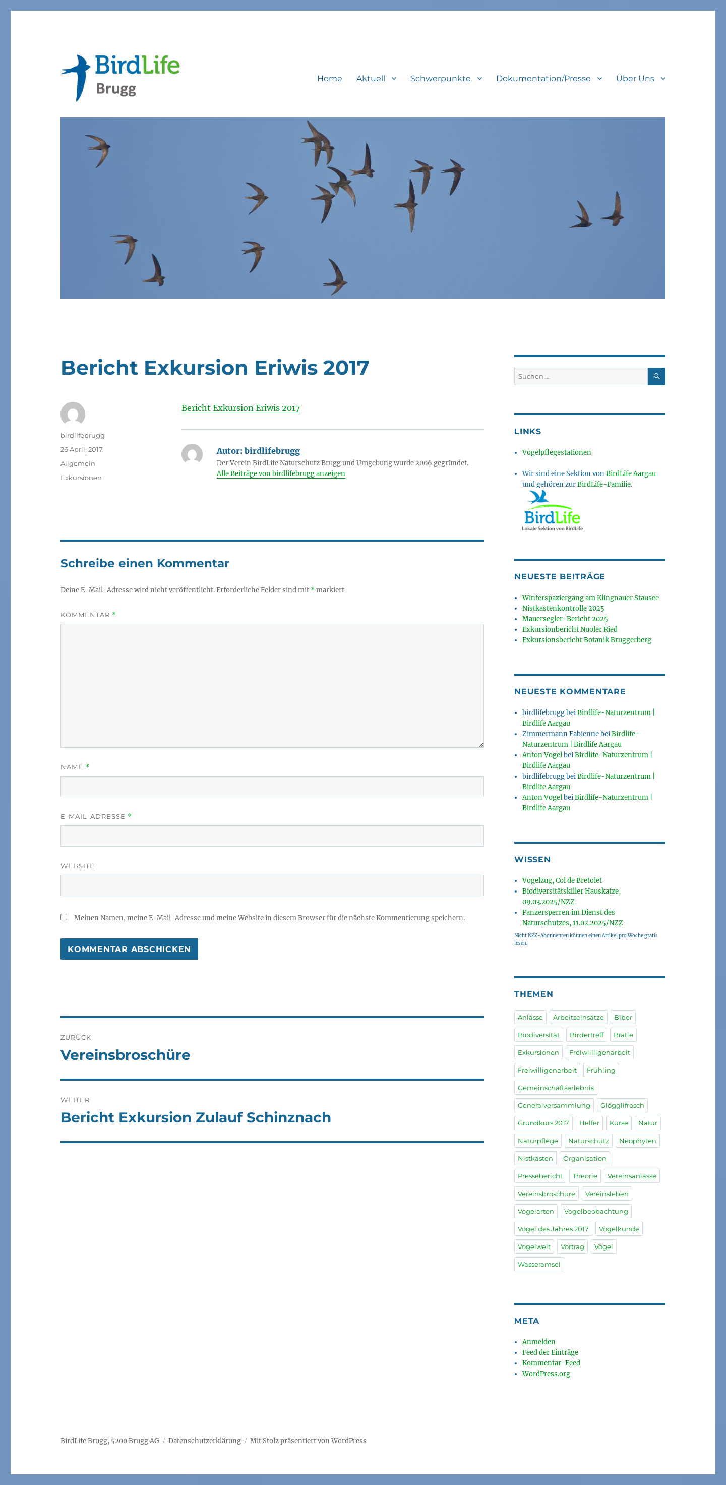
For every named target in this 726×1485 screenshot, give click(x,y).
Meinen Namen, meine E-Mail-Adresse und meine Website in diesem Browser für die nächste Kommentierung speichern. (269, 918)
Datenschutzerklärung (204, 1441)
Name (75, 767)
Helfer (589, 1123)
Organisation (585, 1158)
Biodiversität (539, 1035)
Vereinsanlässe (632, 1176)
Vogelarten (536, 1211)
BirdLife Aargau (631, 473)
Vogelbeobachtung (596, 1211)
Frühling (601, 1070)
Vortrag (572, 1246)
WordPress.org (546, 1374)
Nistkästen (535, 1158)
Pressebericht (540, 1176)
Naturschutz (588, 1141)
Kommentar (88, 615)
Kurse (619, 1123)
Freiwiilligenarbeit (599, 1052)
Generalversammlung (554, 1105)
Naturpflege (538, 1141)
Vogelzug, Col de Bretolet (562, 880)
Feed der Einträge (550, 1352)
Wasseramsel (539, 1264)
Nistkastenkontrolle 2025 (563, 608)
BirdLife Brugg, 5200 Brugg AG (109, 1441)
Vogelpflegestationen (556, 452)
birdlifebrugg (82, 435)
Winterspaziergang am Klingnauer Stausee (590, 597)
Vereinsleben (607, 1194)
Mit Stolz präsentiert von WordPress (308, 1441)
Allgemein (77, 463)
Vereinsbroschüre (546, 1194)
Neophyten (637, 1141)
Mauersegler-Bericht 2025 (565, 619)
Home (329, 78)
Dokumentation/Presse (543, 78)
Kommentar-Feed (551, 1363)
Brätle (623, 1035)
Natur (647, 1123)
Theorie (585, 1176)
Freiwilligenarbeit (547, 1070)
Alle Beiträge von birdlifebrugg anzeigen (281, 473)
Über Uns (635, 78)
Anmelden (539, 1342)
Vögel (603, 1246)
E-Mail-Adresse (96, 816)
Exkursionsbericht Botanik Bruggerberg (586, 640)
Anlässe (530, 1017)
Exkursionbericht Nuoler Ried (570, 629)
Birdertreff (586, 1035)
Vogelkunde (619, 1229)
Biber (623, 1017)
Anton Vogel (542, 755)
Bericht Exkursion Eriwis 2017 (241, 408)
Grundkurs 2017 (543, 1123)
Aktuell (370, 78)
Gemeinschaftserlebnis (556, 1088)
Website (77, 866)
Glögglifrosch (622, 1105)
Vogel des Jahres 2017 (553, 1229)
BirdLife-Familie (604, 484)
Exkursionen (81, 477)
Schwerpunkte (440, 78)
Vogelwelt (534, 1246)
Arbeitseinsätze (578, 1017)
